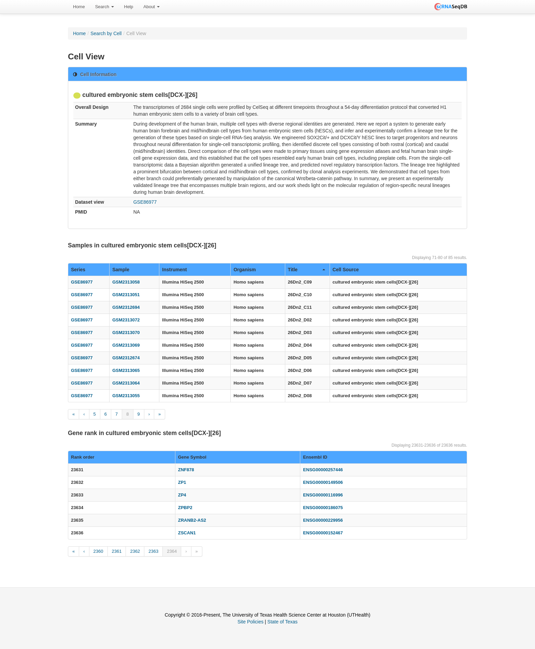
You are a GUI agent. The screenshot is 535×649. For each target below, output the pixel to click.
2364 (172, 551)
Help (128, 6)
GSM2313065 (126, 370)
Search (104, 6)
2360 (98, 551)
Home (79, 6)
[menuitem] (79, 7)
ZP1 (182, 482)
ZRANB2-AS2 (192, 520)
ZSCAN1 (187, 532)
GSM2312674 (126, 357)
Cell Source (346, 269)
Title (306, 269)
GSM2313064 (126, 383)
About (151, 6)
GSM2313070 (126, 332)
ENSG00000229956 (323, 520)
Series (78, 269)
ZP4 (182, 494)
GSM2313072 (126, 319)
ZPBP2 (185, 507)
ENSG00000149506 (323, 482)
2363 (153, 551)
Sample (120, 269)
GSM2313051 (126, 294)
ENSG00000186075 (323, 507)
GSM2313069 (126, 345)
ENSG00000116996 (323, 494)
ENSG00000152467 (323, 532)
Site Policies (250, 621)
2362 (135, 551)
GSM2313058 (126, 282)
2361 (117, 551)
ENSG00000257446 (323, 469)
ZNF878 (186, 469)
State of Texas (283, 621)
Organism (244, 269)
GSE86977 (145, 202)
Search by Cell (105, 33)
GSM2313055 (126, 395)
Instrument (174, 269)
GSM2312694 (126, 307)
